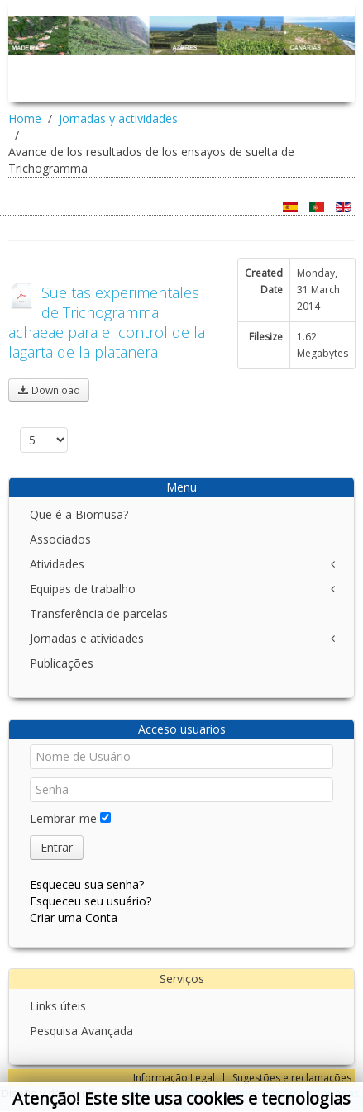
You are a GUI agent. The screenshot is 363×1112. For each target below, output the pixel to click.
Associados (60, 539)
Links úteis (58, 1006)
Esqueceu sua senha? (87, 884)
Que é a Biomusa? (79, 514)
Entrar (57, 847)
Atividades (57, 564)
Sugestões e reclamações (291, 1078)
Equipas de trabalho (83, 588)
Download (48, 390)
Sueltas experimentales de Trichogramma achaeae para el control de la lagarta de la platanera (106, 322)
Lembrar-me (63, 818)
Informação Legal (174, 1078)
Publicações (61, 663)
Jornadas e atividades (87, 638)
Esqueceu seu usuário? (90, 901)
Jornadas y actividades (118, 118)
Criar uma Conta (73, 917)
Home (24, 118)
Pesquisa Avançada (81, 1030)
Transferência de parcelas (99, 613)
